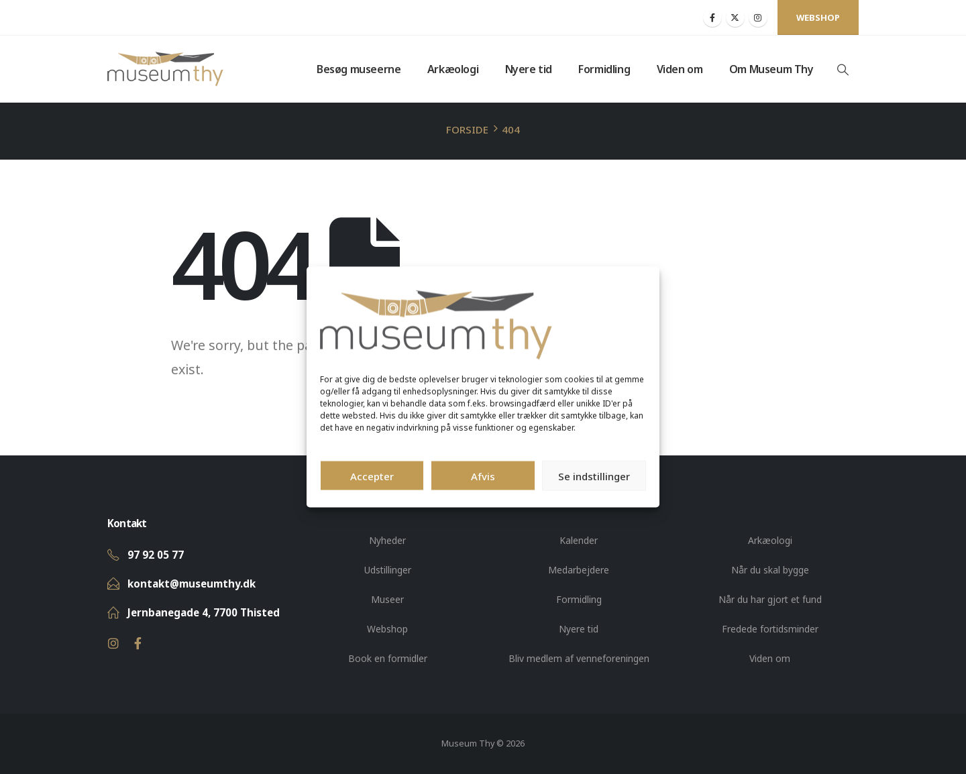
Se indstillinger (594, 475)
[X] (735, 17)
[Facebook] (712, 17)
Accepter (372, 475)
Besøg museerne (358, 69)
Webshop (818, 17)
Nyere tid (528, 69)
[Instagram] (758, 17)
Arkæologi (452, 69)
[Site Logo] (165, 69)
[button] (842, 69)
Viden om (680, 69)
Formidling (604, 69)
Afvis (483, 475)
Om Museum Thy (771, 69)
